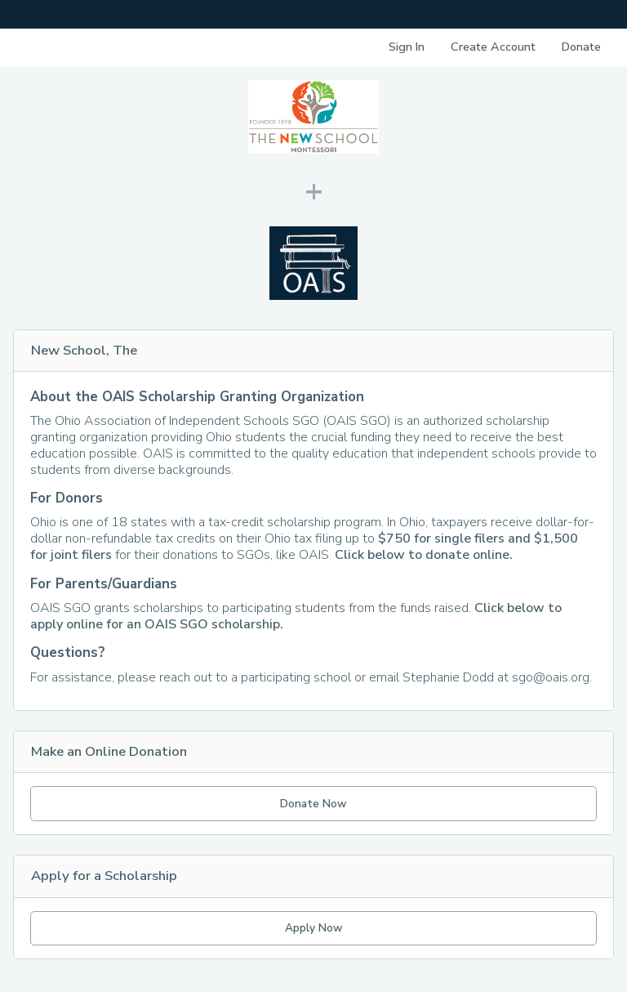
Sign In (407, 46)
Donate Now (313, 803)
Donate (581, 46)
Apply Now (314, 928)
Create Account (493, 46)
